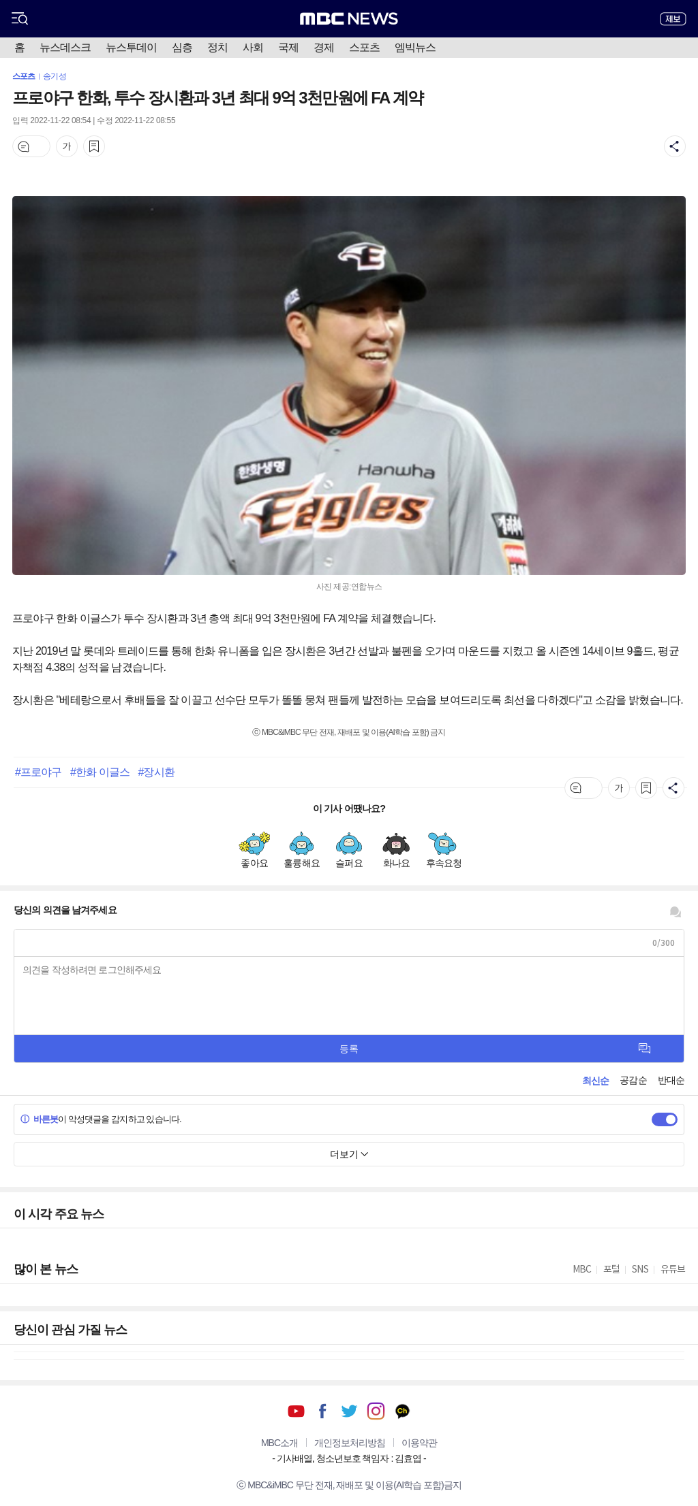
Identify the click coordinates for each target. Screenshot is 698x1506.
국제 (288, 47)
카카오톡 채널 (402, 1411)
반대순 (671, 1080)
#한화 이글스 (100, 772)
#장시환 (156, 772)
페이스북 (323, 1411)
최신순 (595, 1080)
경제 (324, 47)
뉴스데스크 (65, 47)
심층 (182, 47)
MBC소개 (279, 1442)
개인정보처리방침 (349, 1442)
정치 (217, 47)
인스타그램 (376, 1411)
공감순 (633, 1080)
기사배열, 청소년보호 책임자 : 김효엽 (349, 1458)
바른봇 (39, 1119)
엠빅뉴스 (415, 47)
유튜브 (296, 1411)
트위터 (349, 1411)
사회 (253, 47)
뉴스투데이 (131, 47)
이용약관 (419, 1442)
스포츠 (364, 47)
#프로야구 (38, 772)
